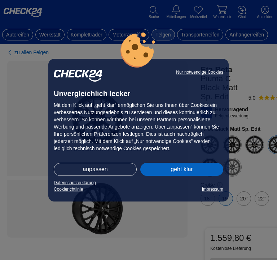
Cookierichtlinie (68, 189)
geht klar (182, 169)
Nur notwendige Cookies (199, 72)
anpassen (95, 169)
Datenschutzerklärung (75, 182)
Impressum (212, 189)
